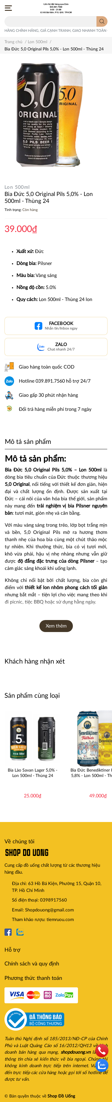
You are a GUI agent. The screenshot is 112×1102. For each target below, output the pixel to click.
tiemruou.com (60, 919)
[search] (102, 21)
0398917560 (53, 900)
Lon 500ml (17, 187)
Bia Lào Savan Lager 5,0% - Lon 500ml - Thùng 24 (32, 773)
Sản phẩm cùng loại (32, 695)
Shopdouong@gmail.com (49, 910)
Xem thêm (56, 626)
